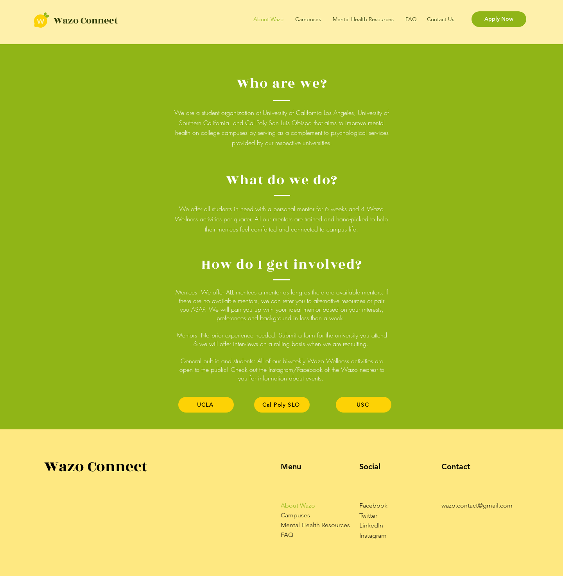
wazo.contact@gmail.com (477, 505)
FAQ (287, 534)
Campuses (295, 515)
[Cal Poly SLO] (282, 405)
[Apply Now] (499, 19)
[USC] (363, 405)
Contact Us (440, 19)
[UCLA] (206, 405)
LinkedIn (371, 525)
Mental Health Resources (315, 525)
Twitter (368, 515)
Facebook (373, 505)
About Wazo (298, 505)
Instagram (373, 535)
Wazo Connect (86, 21)
